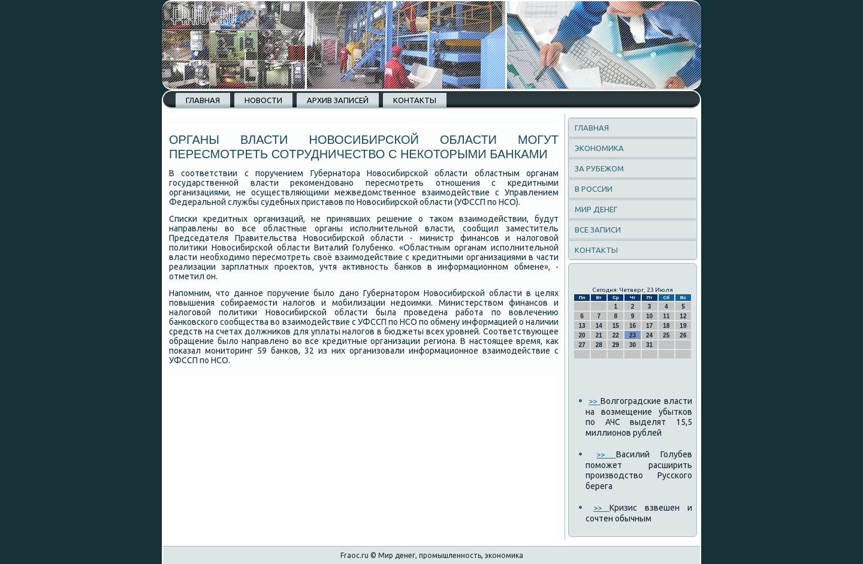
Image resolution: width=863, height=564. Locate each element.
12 (683, 316)
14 (599, 325)
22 (615, 335)
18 (666, 325)
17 (649, 325)
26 (683, 335)
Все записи (598, 229)
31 (649, 345)
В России (593, 189)
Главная (203, 100)
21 (599, 335)
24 (649, 335)
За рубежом (599, 168)
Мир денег (596, 209)
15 (615, 325)
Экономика (599, 148)
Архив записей (338, 100)
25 (666, 335)
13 (582, 325)
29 (615, 345)
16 (632, 325)
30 (632, 345)
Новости (263, 100)
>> (594, 401)
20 (582, 335)
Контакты (414, 100)
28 (599, 345)
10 (649, 316)
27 (582, 345)
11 (666, 316)
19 (683, 325)
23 (632, 335)
